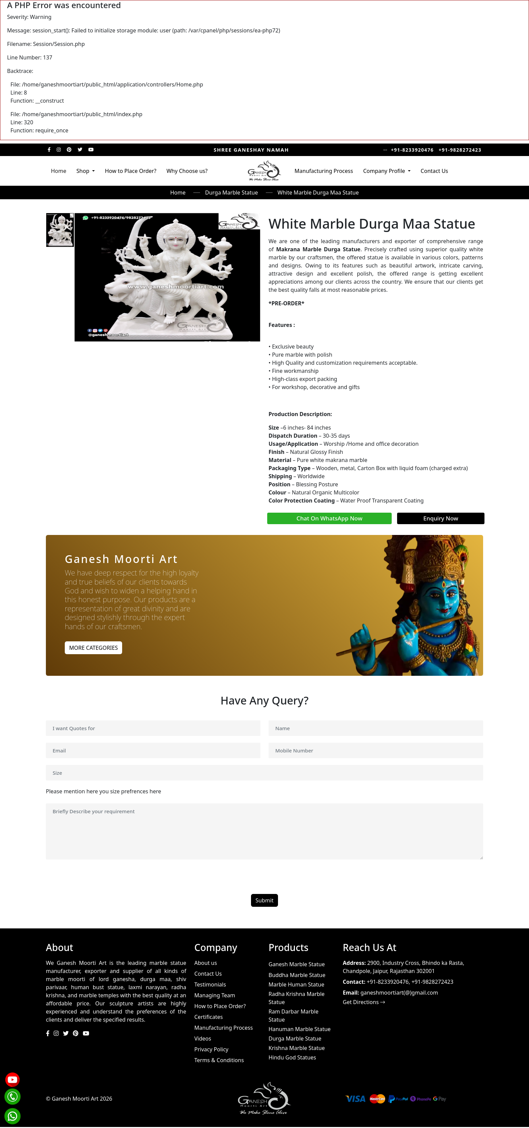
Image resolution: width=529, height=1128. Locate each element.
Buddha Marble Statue (297, 976)
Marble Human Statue (296, 985)
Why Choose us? (186, 171)
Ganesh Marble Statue (297, 965)
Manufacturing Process (324, 171)
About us (205, 964)
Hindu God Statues (292, 1058)
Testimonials (210, 985)
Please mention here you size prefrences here (103, 792)
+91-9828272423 (460, 150)
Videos (202, 1039)
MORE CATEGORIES (93, 647)
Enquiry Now (440, 518)
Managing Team (214, 996)
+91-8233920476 (412, 150)
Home (58, 171)
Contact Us (434, 171)
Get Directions (364, 1003)
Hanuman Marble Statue (300, 1030)
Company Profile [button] (384, 171)
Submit (264, 901)
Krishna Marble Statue (297, 1049)
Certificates (208, 1018)
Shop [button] (84, 171)
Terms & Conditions (219, 1061)
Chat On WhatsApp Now (329, 518)
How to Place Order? (130, 171)
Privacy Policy (211, 1050)
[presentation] (97, 882)
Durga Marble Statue (231, 192)
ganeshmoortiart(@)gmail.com (399, 993)
